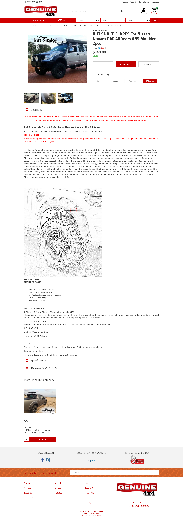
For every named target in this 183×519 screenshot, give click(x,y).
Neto (99, 516)
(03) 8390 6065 (34, 2)
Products (125, 2)
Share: (99, 48)
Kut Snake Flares (39, 26)
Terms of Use (89, 488)
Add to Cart (125, 64)
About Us (133, 2)
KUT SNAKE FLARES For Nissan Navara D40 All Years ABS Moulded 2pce (105, 26)
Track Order (28, 493)
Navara (59, 26)
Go (155, 20)
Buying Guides (144, 2)
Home (28, 26)
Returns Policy (90, 498)
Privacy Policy (90, 493)
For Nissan (51, 26)
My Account (28, 488)
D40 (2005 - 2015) (71, 26)
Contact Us (155, 2)
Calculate (150, 81)
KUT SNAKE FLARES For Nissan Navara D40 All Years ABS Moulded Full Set (38, 431)
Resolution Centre (30, 498)
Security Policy (90, 503)
